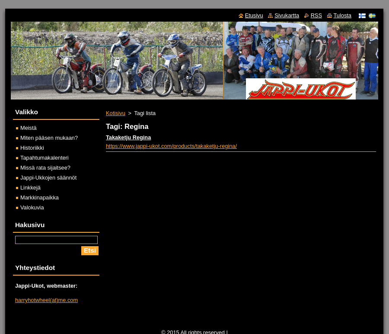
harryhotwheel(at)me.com (46, 300)
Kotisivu (115, 113)
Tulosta (343, 15)
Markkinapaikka (39, 197)
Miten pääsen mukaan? (49, 138)
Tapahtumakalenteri (44, 157)
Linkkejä (30, 187)
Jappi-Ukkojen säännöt (48, 177)
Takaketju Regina (128, 137)
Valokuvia (32, 207)
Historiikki (32, 148)
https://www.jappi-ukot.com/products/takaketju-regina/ (171, 146)
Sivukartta (286, 15)
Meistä (28, 128)
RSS (316, 15)
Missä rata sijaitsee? (45, 167)
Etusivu (254, 15)
